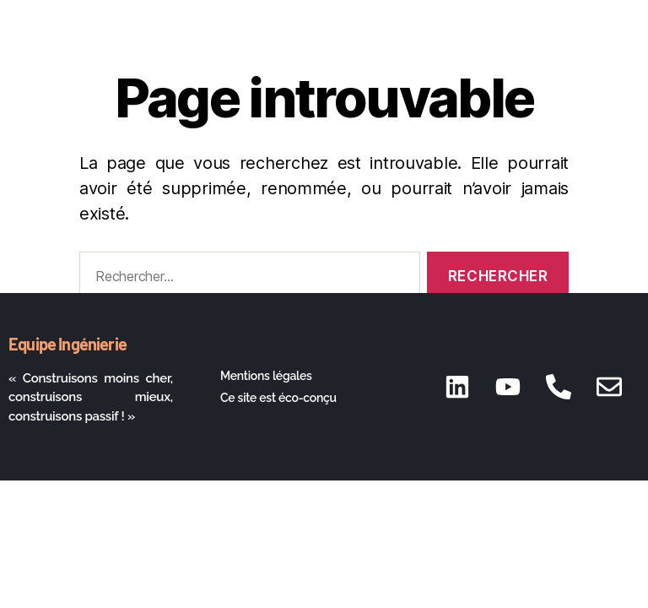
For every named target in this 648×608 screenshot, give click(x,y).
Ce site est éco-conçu (278, 397)
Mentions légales (266, 376)
